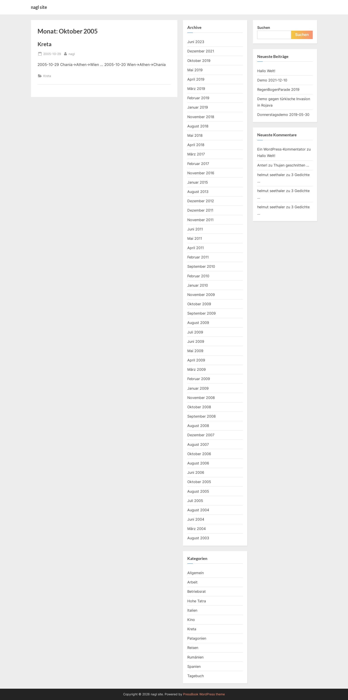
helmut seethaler (271, 175)
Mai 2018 (195, 135)
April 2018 (195, 145)
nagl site (39, 7)
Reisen (192, 647)
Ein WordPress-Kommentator (281, 149)
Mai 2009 (195, 351)
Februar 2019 (198, 98)
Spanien (194, 666)
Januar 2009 (198, 388)
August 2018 (197, 126)
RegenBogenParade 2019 (278, 89)
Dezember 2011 (200, 210)
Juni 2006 (195, 472)
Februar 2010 (198, 276)
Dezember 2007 (200, 435)
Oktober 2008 (199, 407)
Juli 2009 (195, 332)
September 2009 (201, 313)
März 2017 (196, 154)
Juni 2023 (195, 42)
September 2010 (201, 266)
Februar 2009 (198, 379)
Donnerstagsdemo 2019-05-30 (283, 114)
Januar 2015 (197, 182)
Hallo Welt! (266, 71)
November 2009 (201, 294)
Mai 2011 (194, 238)
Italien (192, 610)
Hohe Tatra (196, 601)
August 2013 (197, 191)
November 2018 (200, 117)
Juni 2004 (195, 519)
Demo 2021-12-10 (272, 80)
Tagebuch (195, 676)
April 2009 (196, 360)
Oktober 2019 (198, 60)
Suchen (263, 27)
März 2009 (196, 369)
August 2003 (198, 538)
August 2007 (198, 444)
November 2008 (201, 397)
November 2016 (200, 173)
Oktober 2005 (199, 482)
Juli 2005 (195, 500)
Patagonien (196, 638)
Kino (191, 619)
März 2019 (196, 88)
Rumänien (195, 657)
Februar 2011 (198, 257)
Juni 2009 (195, 341)
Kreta (44, 44)
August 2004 (198, 510)
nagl (72, 53)
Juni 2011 (195, 229)
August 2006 (198, 463)
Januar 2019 (197, 107)
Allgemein (195, 573)
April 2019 (195, 79)
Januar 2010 (197, 285)
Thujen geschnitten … (291, 165)
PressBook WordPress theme (204, 694)
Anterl (262, 165)
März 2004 (196, 528)
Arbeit (192, 582)
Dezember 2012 (200, 201)
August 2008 (198, 425)
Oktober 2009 (199, 304)
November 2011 (200, 220)
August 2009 (198, 322)
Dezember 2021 (200, 51)
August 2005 (198, 491)
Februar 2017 (198, 163)
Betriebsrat (196, 591)
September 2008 (201, 416)
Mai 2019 (195, 70)
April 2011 (195, 248)
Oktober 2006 (199, 454)
